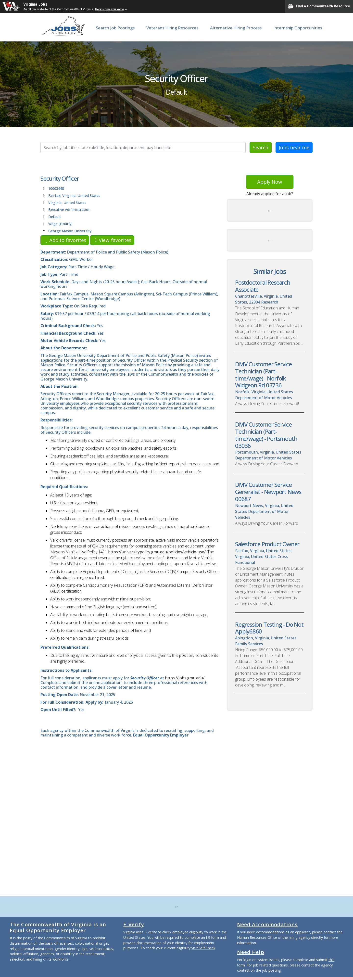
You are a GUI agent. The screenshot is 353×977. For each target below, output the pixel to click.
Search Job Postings (115, 28)
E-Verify (133, 924)
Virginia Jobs (35, 4)
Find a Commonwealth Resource (319, 6)
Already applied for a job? (269, 193)
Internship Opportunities (297, 28)
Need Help (250, 952)
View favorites (112, 240)
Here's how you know (109, 9)
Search (260, 147)
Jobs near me (294, 147)
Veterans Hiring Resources (172, 28)
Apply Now (269, 181)
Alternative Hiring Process (236, 28)
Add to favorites (64, 240)
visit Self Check (203, 948)
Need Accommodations (267, 924)
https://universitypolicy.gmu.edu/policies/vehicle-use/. (157, 552)
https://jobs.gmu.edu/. (185, 678)
